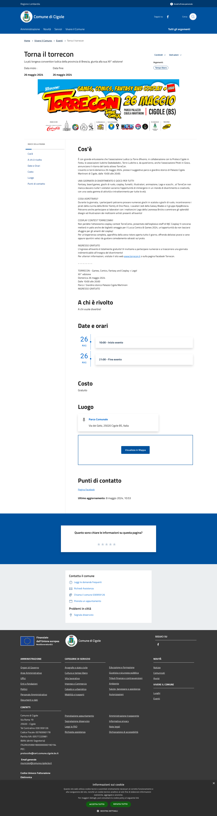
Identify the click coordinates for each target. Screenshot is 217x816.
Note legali (114, 726)
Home (27, 40)
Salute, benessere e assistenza (124, 689)
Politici (24, 689)
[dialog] (108, 798)
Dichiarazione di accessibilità (123, 732)
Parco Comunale (98, 419)
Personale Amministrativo (34, 694)
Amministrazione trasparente (124, 716)
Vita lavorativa (72, 678)
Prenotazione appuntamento (79, 716)
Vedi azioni (176, 55)
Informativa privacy (119, 721)
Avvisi (156, 678)
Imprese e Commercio (76, 683)
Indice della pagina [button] (36, 144)
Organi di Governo (30, 667)
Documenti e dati (29, 700)
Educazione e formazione (121, 667)
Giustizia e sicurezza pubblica (124, 673)
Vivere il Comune (43, 40)
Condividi (160, 55)
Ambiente (114, 683)
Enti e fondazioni (29, 683)
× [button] (214, 783)
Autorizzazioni (116, 694)
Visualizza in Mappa (135, 450)
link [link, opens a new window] (137, 798)
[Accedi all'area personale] (181, 3)
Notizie (157, 667)
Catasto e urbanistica (75, 689)
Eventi (59, 40)
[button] (108, 810)
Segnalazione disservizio (77, 721)
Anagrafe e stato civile (76, 667)
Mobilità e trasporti (74, 694)
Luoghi (156, 693)
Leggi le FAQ (71, 726)
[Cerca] (192, 16)
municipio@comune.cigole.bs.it (36, 763)
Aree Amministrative (31, 673)
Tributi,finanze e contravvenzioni (125, 678)
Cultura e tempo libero (76, 673)
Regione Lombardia (30, 4)
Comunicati (159, 673)
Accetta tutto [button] (96, 804)
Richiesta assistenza (75, 732)
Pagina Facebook (86, 489)
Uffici (23, 678)
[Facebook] (166, 17)
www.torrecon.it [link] (132, 256)
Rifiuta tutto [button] (120, 804)
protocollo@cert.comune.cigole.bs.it (40, 753)
